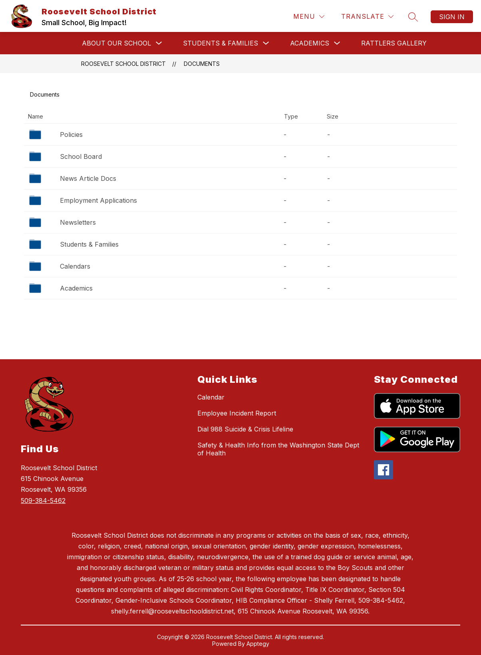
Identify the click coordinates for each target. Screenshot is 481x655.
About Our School (116, 43)
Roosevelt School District (123, 63)
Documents (202, 63)
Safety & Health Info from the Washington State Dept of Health (278, 449)
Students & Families (220, 43)
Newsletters (78, 222)
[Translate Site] (367, 17)
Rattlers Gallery (394, 43)
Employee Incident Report (236, 413)
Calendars (75, 266)
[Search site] (413, 17)
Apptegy (257, 643)
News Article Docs (88, 178)
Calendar (211, 397)
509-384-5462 (43, 501)
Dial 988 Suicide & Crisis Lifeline (245, 429)
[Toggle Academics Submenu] (337, 43)
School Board (81, 156)
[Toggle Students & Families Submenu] (266, 43)
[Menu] (308, 17)
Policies (71, 135)
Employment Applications (98, 200)
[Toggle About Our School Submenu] (159, 43)
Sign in (452, 17)
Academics (309, 43)
